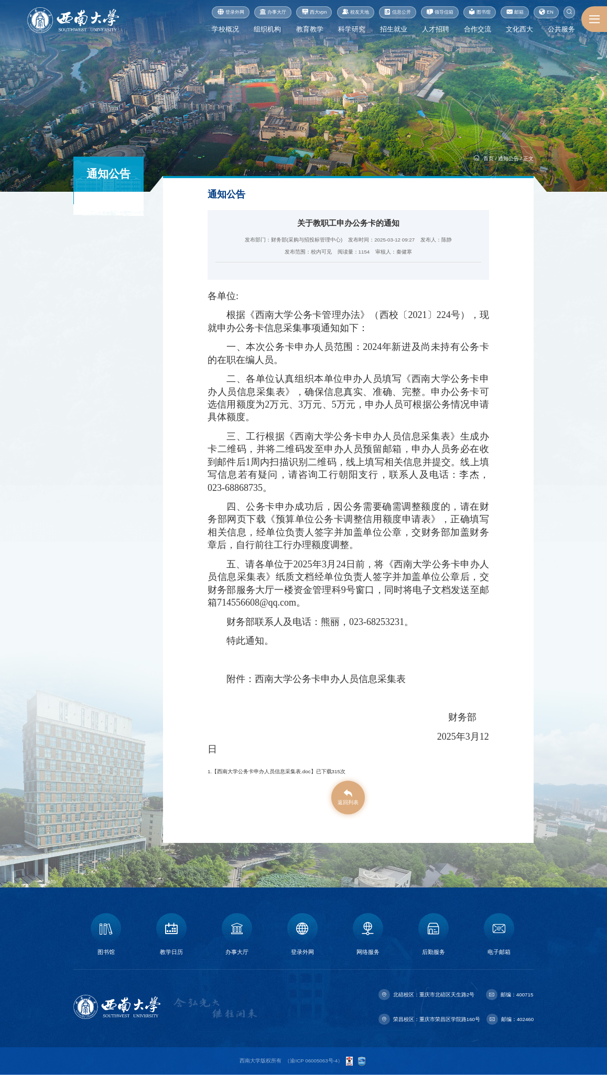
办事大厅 (272, 12)
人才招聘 (435, 29)
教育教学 (309, 29)
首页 (488, 158)
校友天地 (355, 12)
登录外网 (231, 12)
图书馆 (480, 12)
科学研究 (351, 29)
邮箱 (515, 12)
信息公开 (397, 12)
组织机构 (267, 29)
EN (546, 12)
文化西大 (519, 29)
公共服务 (561, 29)
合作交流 (477, 29)
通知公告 (508, 158)
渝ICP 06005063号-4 (314, 1060)
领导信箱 (440, 12)
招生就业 (393, 29)
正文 (528, 158)
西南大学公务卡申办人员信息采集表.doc (263, 771)
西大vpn (314, 12)
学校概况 (225, 29)
